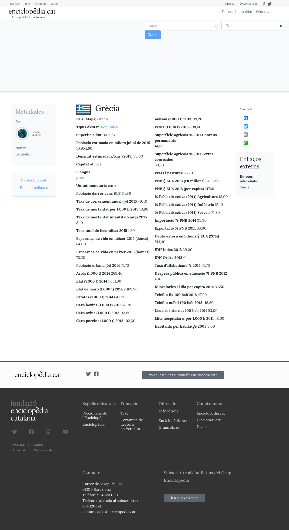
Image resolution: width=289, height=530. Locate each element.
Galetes (38, 444)
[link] (34, 183)
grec (80, 177)
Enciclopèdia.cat (211, 413)
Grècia (244, 187)
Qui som (15, 4)
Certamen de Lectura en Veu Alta (131, 424)
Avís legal (19, 444)
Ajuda (54, 4)
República (109, 127)
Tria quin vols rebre (184, 498)
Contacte (41, 4)
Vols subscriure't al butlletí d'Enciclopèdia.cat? (183, 375)
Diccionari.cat (248, 3)
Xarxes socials (43, 450)
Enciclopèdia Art (173, 420)
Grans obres (169, 427)
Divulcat (230, 3)
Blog (28, 4)
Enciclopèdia (94, 424)
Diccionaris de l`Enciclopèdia (95, 415)
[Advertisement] (73, 55)
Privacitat (19, 450)
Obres (261, 11)
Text (124, 413)
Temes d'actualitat (237, 12)
